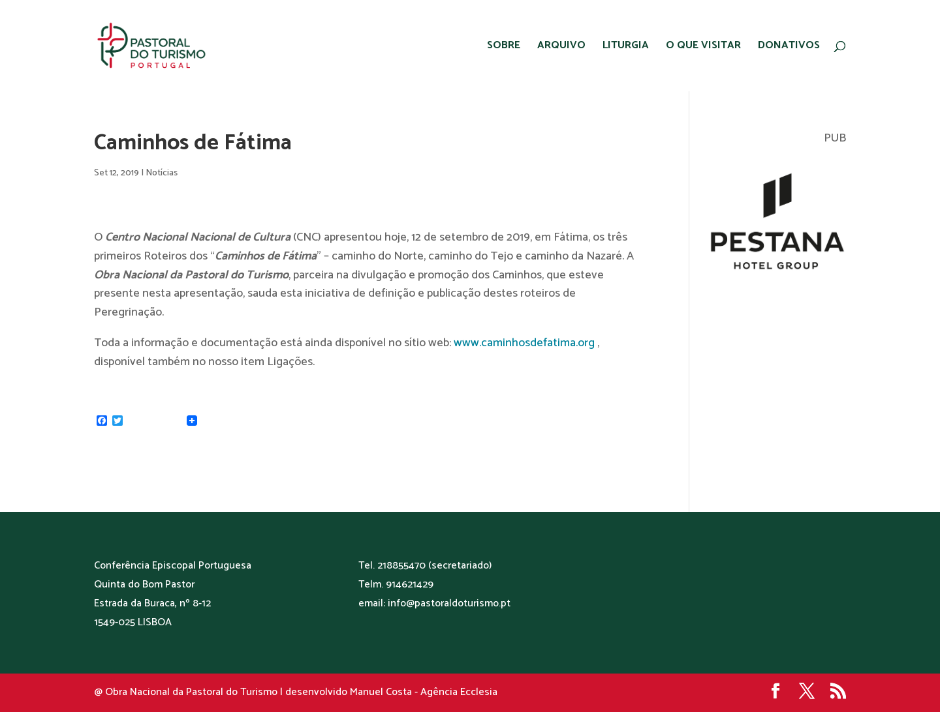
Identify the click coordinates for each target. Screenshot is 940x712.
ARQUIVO (561, 47)
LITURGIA (626, 47)
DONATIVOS (789, 47)
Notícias (162, 173)
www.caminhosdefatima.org (524, 343)
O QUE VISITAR (703, 47)
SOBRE (503, 47)
